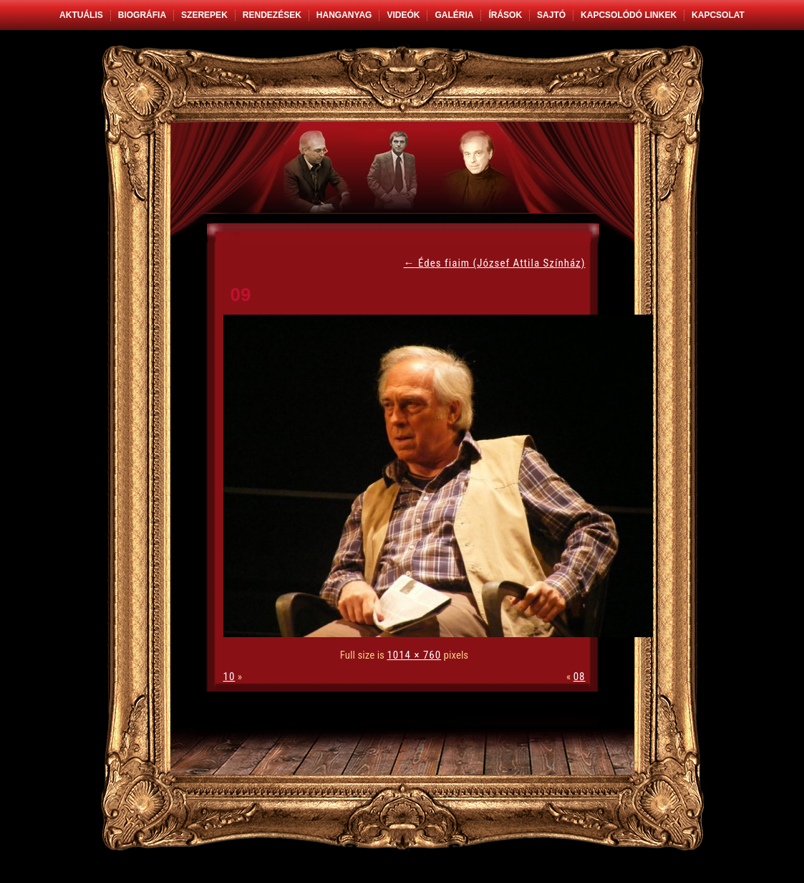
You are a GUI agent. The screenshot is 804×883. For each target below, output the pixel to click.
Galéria (454, 15)
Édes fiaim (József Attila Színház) (495, 263)
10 (229, 676)
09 (241, 294)
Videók (403, 15)
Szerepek (204, 15)
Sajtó (551, 15)
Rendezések (272, 15)
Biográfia (142, 15)
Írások (505, 15)
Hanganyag (344, 15)
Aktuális (81, 15)
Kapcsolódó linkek (629, 15)
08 (579, 676)
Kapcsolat (718, 15)
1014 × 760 (414, 655)
